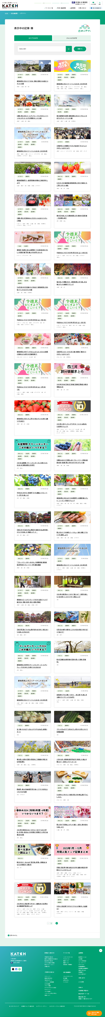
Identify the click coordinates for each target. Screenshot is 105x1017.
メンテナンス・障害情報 (49, 982)
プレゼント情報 (48, 985)
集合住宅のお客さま (49, 961)
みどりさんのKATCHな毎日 (50, 987)
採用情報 (80, 972)
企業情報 (72, 8)
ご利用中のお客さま (49, 972)
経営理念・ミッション (82, 957)
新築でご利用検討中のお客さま (51, 959)
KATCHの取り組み (82, 961)
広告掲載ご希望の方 (83, 990)
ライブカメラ (65, 982)
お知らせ (80, 987)
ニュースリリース (81, 962)
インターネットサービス (68, 957)
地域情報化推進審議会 (83, 968)
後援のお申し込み (82, 970)
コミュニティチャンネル (68, 976)
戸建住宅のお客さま (49, 957)
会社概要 (80, 959)
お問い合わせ (82, 8)
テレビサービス (66, 959)
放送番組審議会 (81, 966)
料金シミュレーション (49, 964)
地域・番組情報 (61, 8)
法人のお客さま (81, 974)
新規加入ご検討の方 (49, 953)
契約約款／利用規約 (67, 964)
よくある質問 (81, 982)
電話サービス (66, 961)
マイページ (47, 976)
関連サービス (66, 962)
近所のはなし (14, 935)
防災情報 (65, 978)
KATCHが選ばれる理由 (49, 962)
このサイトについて (14, 1006)
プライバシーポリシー (42, 1006)
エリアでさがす (33, 38)
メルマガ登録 (47, 991)
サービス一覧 (49, 8)
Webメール (47, 989)
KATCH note (81, 964)
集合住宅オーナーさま (83, 993)
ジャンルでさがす (71, 38)
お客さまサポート (48, 980)
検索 (79, 49)
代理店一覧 (47, 966)
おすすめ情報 (47, 984)
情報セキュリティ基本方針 (28, 1006)
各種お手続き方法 (48, 978)
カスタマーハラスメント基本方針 (58, 1006)
